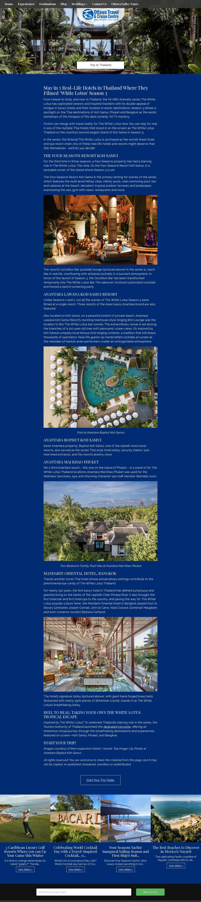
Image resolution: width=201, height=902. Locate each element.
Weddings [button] (79, 4)
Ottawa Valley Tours (124, 4)
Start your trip (150, 892)
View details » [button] (25, 869)
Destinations (47, 4)
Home (9, 4)
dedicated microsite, (117, 726)
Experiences (26, 4)
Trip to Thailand (100, 65)
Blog (64, 4)
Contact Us (99, 4)
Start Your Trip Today (100, 780)
